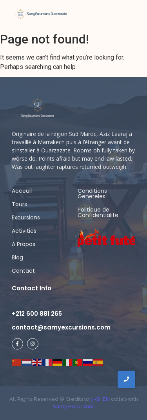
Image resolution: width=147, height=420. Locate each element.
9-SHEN (99, 399)
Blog (17, 257)
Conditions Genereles (92, 193)
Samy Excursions (73, 406)
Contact (23, 271)
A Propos (23, 244)
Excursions (26, 217)
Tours (19, 204)
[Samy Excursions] (41, 14)
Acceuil (22, 191)
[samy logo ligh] (38, 108)
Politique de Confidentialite (98, 212)
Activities (24, 231)
